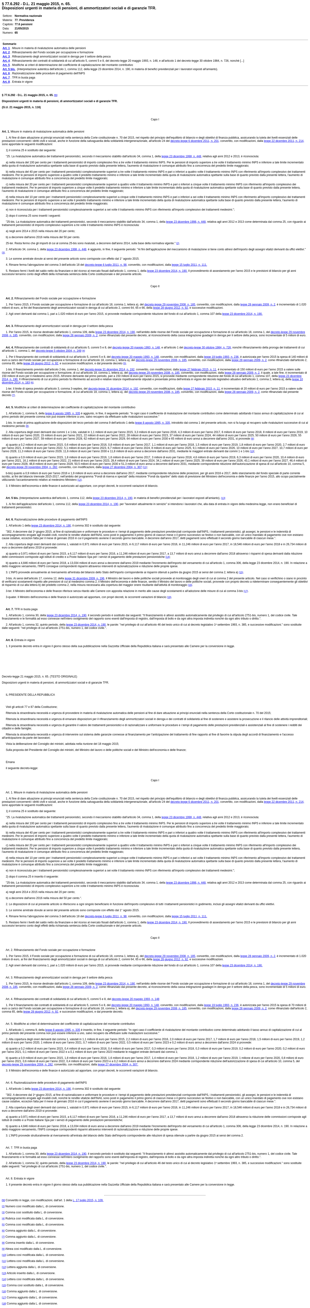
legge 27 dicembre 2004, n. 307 (122, 467)
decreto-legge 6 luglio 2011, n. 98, (106, 264)
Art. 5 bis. (10, 498)
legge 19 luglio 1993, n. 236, (221, 356)
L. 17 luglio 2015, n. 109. (88, 1200)
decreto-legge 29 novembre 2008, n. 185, (170, 304)
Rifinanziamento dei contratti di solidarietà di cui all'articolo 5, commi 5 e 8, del (62, 347)
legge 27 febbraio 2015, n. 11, (198, 369)
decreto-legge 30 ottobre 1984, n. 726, (208, 347)
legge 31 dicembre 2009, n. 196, (85, 578)
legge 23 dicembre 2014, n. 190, (115, 332)
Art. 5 (7, 407)
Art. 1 (5, 131)
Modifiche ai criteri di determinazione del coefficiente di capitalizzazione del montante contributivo (74, 407)
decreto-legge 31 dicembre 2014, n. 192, (110, 369)
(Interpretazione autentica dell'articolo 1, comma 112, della (56, 498)
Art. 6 (7, 519)
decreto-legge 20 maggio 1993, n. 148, (136, 347)
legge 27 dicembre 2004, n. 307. (118, 1064)
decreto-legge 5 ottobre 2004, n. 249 (58, 350)
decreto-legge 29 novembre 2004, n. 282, (32, 467)
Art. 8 (7, 640)
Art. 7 (7, 609)
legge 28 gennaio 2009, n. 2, (258, 304)
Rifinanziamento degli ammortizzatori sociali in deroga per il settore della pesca (63, 326)
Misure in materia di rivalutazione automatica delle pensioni (46, 131)
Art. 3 (7, 326)
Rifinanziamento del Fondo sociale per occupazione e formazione (54, 298)
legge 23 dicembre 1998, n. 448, (182, 156)
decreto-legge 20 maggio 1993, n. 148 (135, 999)
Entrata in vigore (24, 640)
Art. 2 (7, 298)
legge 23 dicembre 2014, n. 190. (167, 270)
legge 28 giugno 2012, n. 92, (171, 307)
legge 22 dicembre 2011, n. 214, (284, 141)
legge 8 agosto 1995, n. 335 (62, 413)
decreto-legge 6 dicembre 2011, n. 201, (194, 141)
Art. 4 (7, 347)
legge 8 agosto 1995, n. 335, (153, 422)
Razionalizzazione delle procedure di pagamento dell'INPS (50, 519)
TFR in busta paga (25, 609)
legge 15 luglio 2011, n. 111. (189, 264)
